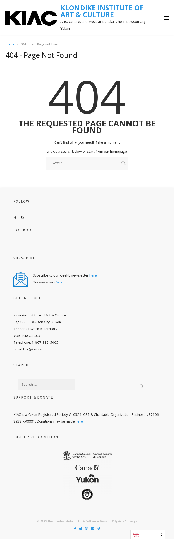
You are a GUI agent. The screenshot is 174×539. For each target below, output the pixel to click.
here (93, 275)
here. (80, 421)
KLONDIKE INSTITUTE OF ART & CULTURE (102, 11)
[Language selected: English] (147, 534)
